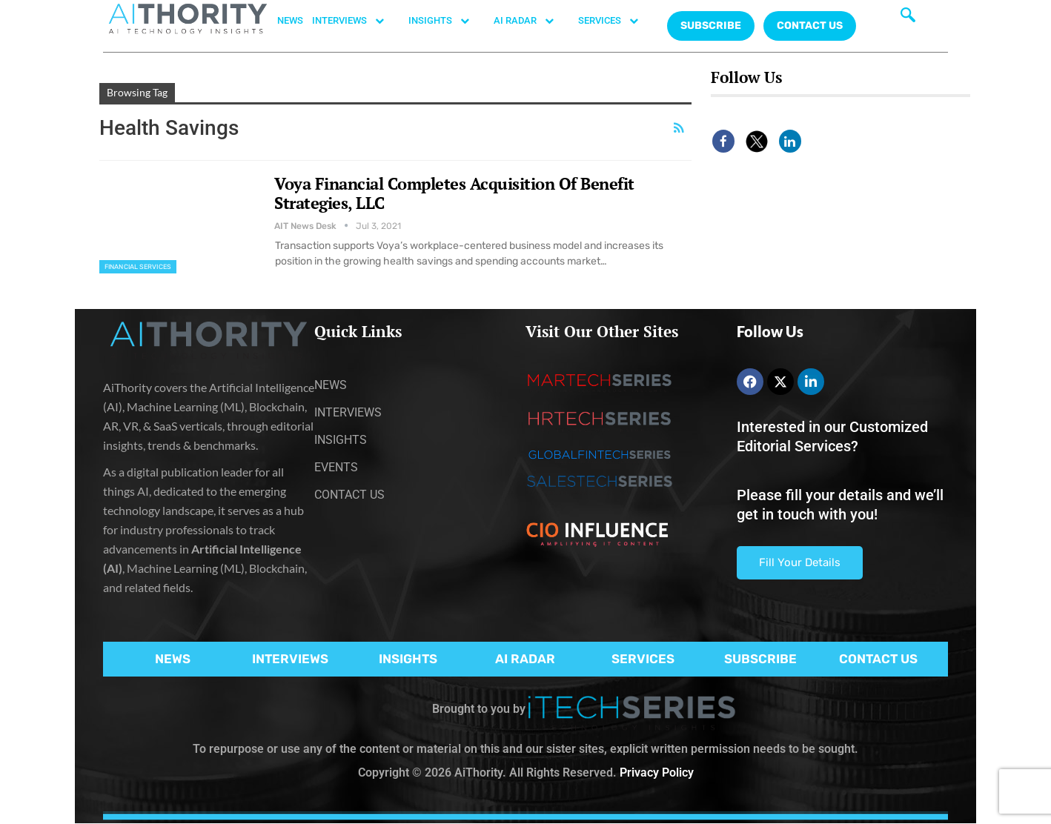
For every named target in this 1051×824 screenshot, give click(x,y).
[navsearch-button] (908, 18)
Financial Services (138, 266)
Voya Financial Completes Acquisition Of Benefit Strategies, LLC (454, 193)
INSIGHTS (446, 20)
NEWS (290, 20)
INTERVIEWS (355, 20)
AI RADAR (531, 20)
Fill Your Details (800, 562)
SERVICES (616, 20)
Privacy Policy (657, 772)
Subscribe (710, 25)
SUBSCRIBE (760, 658)
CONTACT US (810, 25)
